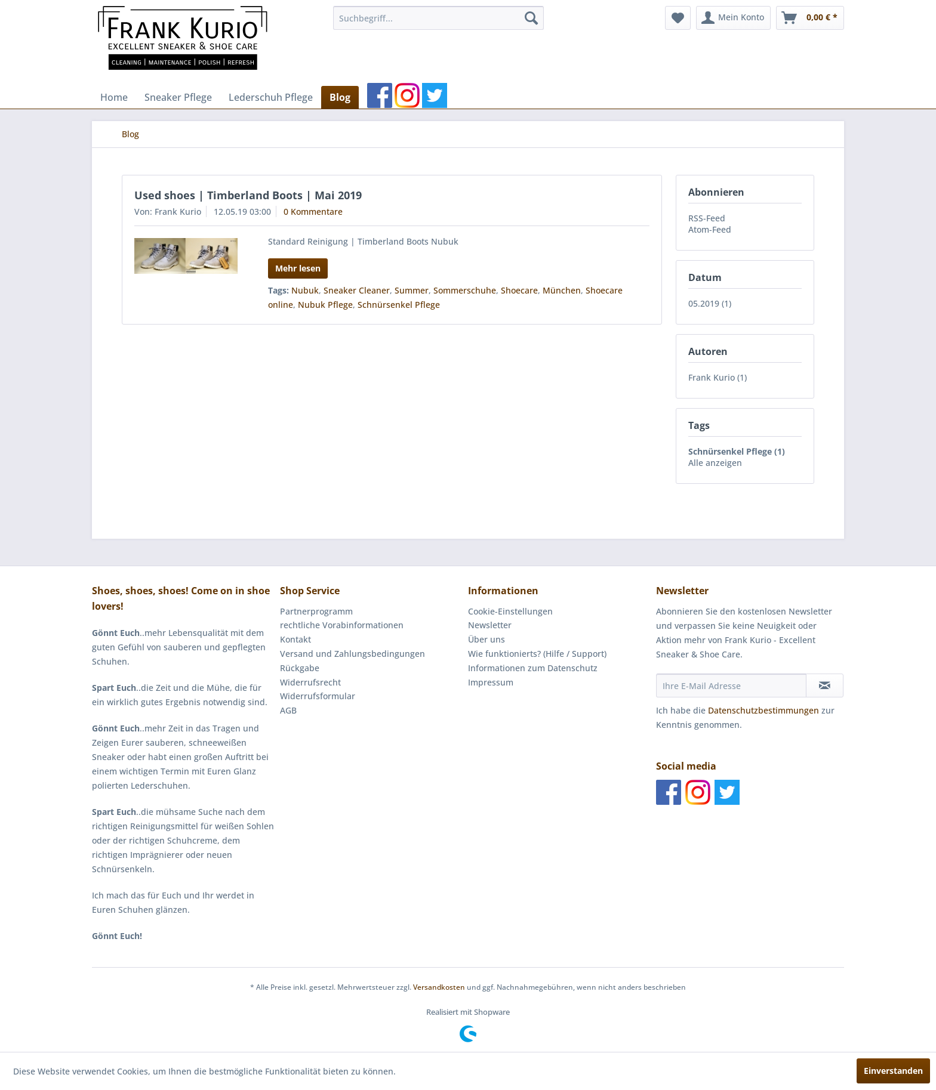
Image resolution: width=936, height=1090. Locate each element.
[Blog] (340, 97)
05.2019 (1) (709, 303)
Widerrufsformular (317, 696)
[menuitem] (438, 18)
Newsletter (490, 625)
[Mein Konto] (733, 18)
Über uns (486, 639)
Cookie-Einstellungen (510, 611)
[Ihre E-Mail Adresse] (731, 685)
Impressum (490, 682)
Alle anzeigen (715, 462)
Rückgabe (299, 668)
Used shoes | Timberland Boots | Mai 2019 (248, 195)
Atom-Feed (709, 229)
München (562, 290)
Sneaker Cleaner (357, 290)
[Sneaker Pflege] (178, 97)
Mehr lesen (298, 268)
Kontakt (295, 639)
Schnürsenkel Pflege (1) (736, 451)
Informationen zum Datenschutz (533, 668)
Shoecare (519, 290)
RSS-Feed (706, 218)
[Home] (114, 97)
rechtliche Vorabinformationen (342, 625)
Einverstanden (893, 1070)
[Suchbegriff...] (438, 18)
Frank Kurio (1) (717, 377)
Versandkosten (439, 987)
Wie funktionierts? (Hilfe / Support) (537, 653)
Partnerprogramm (316, 611)
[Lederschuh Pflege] (270, 97)
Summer (412, 290)
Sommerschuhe (464, 290)
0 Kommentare (313, 211)
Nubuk (305, 290)
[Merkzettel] (678, 18)
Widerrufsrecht (310, 682)
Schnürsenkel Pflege (399, 304)
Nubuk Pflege (325, 304)
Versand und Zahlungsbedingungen (352, 653)
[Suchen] (531, 18)
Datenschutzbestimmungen (763, 710)
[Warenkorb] (810, 18)
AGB (288, 710)
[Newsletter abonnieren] (824, 685)
